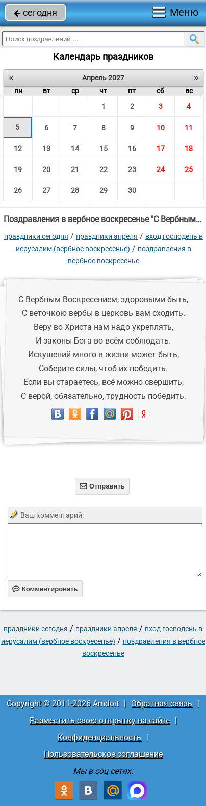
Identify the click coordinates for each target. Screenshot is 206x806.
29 (103, 190)
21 (75, 169)
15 (103, 148)
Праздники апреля (107, 236)
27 (46, 190)
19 (18, 169)
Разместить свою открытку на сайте (100, 720)
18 (189, 148)
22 (103, 169)
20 (46, 169)
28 (75, 190)
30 (132, 190)
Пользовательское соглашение (103, 754)
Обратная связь (161, 704)
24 (161, 169)
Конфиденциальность (99, 737)
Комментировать (45, 589)
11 (189, 128)
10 (161, 128)
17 (161, 148)
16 (132, 148)
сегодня (35, 12)
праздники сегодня (36, 236)
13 (46, 148)
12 (18, 148)
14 (75, 148)
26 (18, 190)
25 (189, 169)
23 (132, 169)
